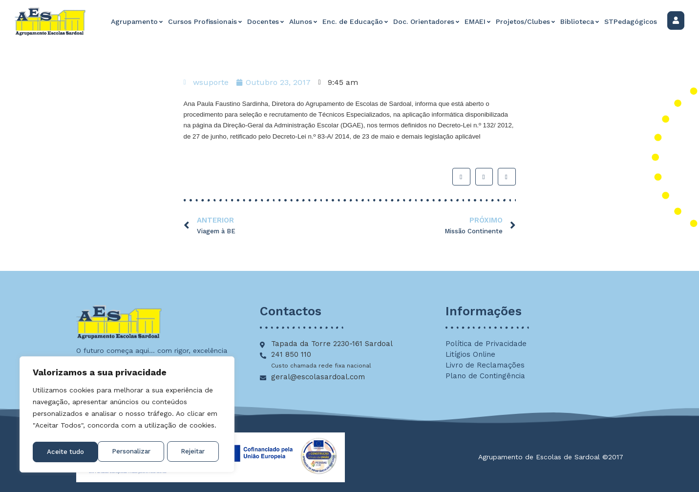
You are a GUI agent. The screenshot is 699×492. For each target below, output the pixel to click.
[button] (461, 176)
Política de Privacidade (486, 343)
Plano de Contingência (485, 375)
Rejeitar (128, 452)
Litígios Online (470, 354)
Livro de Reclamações (485, 365)
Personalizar (66, 452)
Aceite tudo (189, 452)
